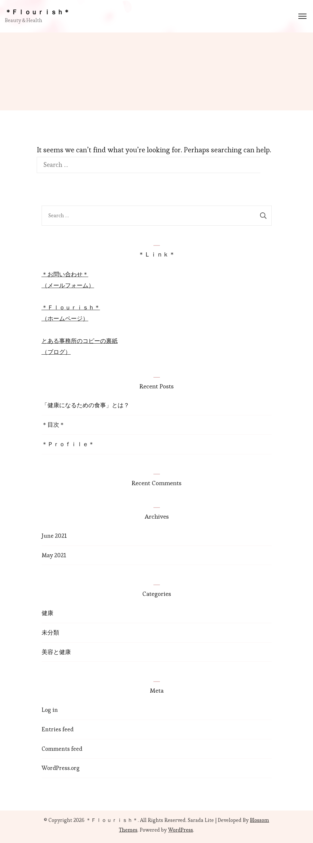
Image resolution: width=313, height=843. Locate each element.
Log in (50, 709)
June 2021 (54, 535)
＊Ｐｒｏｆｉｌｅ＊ (68, 444)
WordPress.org (61, 768)
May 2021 (54, 555)
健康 (47, 613)
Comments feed (62, 748)
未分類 (50, 632)
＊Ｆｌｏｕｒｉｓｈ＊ (37, 12)
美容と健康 (56, 652)
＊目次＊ (53, 424)
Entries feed (57, 729)
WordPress (180, 829)
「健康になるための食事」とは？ (85, 405)
